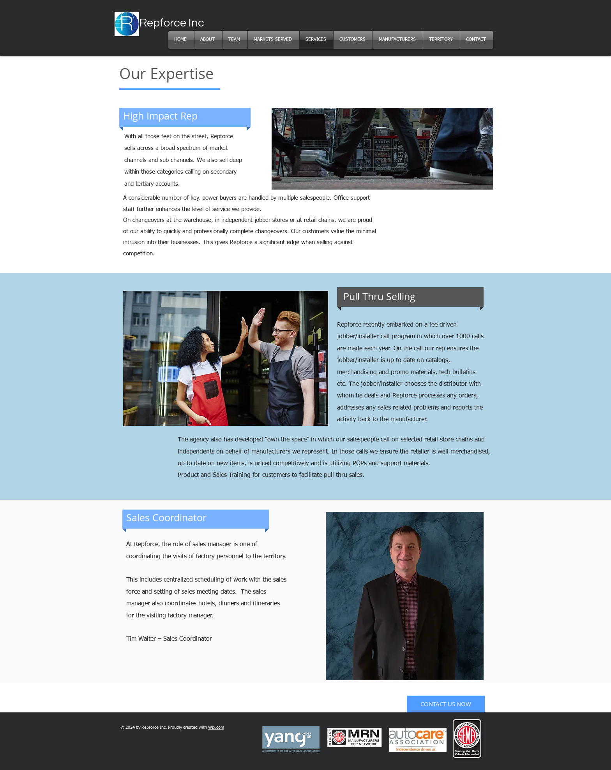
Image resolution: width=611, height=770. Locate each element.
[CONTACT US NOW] (446, 704)
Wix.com (216, 727)
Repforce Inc (172, 23)
